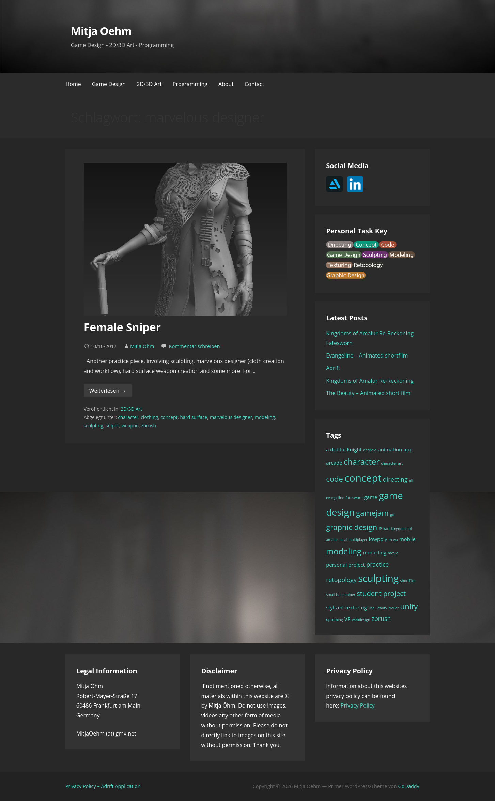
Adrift (333, 368)
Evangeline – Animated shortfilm (367, 355)
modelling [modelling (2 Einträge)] (374, 552)
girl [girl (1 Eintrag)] (393, 514)
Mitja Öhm (142, 346)
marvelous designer (231, 417)
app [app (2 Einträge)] (408, 449)
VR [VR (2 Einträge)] (347, 618)
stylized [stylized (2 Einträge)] (335, 607)
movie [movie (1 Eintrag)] (393, 553)
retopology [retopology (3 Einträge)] (341, 580)
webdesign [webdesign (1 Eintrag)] (361, 619)
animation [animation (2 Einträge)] (390, 449)
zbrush (148, 425)
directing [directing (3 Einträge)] (395, 479)
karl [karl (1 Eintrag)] (386, 528)
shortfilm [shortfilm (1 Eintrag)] (407, 580)
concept (168, 417)
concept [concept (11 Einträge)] (363, 478)
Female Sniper (122, 327)
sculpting (93, 425)
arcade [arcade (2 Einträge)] (334, 462)
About (226, 84)
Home (73, 84)
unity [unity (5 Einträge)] (409, 606)
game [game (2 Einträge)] (370, 497)
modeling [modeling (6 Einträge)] (343, 551)
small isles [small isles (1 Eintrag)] (334, 594)
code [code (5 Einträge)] (334, 479)
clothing (149, 417)
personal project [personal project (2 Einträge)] (345, 564)
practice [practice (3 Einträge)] (377, 564)
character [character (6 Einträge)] (362, 461)
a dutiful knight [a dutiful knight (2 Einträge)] (344, 449)
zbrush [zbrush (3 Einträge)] (381, 618)
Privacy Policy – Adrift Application (103, 786)
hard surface (193, 417)
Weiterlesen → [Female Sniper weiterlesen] (107, 390)
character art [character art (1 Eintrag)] (392, 463)
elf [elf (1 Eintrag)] (411, 480)
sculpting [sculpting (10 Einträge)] (378, 578)
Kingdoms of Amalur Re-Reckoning (370, 380)
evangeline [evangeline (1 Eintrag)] (335, 497)
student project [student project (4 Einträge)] (381, 593)
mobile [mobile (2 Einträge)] (407, 539)
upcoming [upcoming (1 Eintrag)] (334, 619)
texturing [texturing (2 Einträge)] (356, 607)
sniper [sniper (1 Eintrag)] (350, 594)
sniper (112, 425)
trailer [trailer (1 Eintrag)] (394, 608)
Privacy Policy (358, 705)
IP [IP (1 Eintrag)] (380, 528)
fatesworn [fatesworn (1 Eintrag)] (354, 497)
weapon (130, 425)
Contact (254, 84)
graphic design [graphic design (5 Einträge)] (351, 527)
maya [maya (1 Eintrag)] (393, 539)
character (128, 417)
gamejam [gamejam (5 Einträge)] (372, 513)
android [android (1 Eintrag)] (369, 450)
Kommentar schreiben (194, 346)
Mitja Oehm (101, 31)
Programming (190, 84)
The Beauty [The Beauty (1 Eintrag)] (377, 608)
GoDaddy (408, 786)
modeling (264, 417)
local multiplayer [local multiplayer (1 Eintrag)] (354, 539)
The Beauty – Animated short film (368, 393)
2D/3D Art (149, 84)
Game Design (109, 84)
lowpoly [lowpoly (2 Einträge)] (378, 539)
